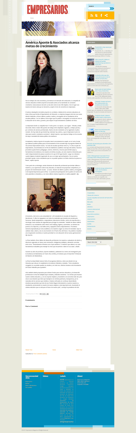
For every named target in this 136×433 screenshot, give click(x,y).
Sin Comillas (29, 387)
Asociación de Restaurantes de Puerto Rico (66, 402)
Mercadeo (90, 202)
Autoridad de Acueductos (66, 410)
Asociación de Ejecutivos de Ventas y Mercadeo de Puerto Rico (66, 389)
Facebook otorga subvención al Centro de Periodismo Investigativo (103, 169)
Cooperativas (91, 193)
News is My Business (31, 385)
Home (32, 18)
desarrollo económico (93, 214)
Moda (89, 204)
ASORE (62, 380)
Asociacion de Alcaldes (66, 383)
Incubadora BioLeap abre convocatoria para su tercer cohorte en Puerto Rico (102, 77)
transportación (91, 226)
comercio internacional (93, 209)
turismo (89, 229)
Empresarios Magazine (32, 430)
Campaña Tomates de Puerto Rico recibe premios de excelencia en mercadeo (103, 103)
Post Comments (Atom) (40, 353)
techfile (89, 224)
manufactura (90, 221)
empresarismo (91, 219)
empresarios (90, 216)
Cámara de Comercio (93, 195)
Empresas (67, 418)
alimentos (90, 207)
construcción (90, 211)
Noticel (27, 383)
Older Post (79, 350)
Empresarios (29, 381)
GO (112, 8)
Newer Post (29, 350)
